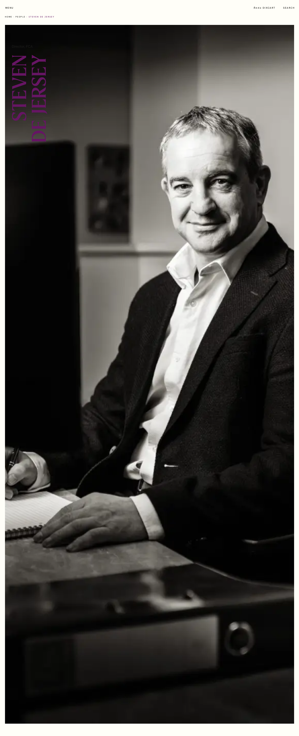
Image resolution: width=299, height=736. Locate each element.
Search (289, 7)
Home (8, 16)
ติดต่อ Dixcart (264, 7)
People (20, 16)
